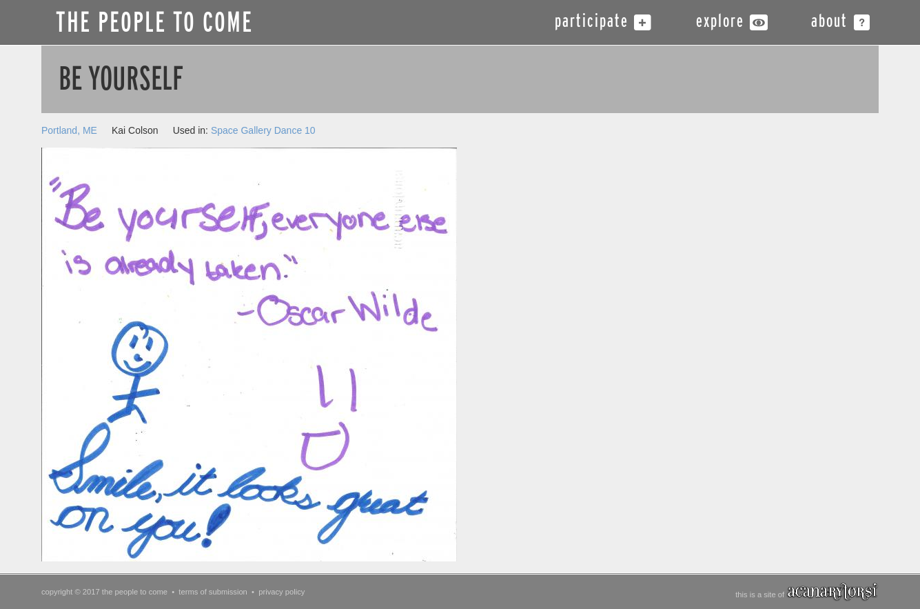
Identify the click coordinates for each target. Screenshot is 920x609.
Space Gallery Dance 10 (263, 130)
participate (591, 22)
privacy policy (281, 592)
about (829, 22)
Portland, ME (69, 130)
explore (720, 22)
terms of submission (212, 592)
